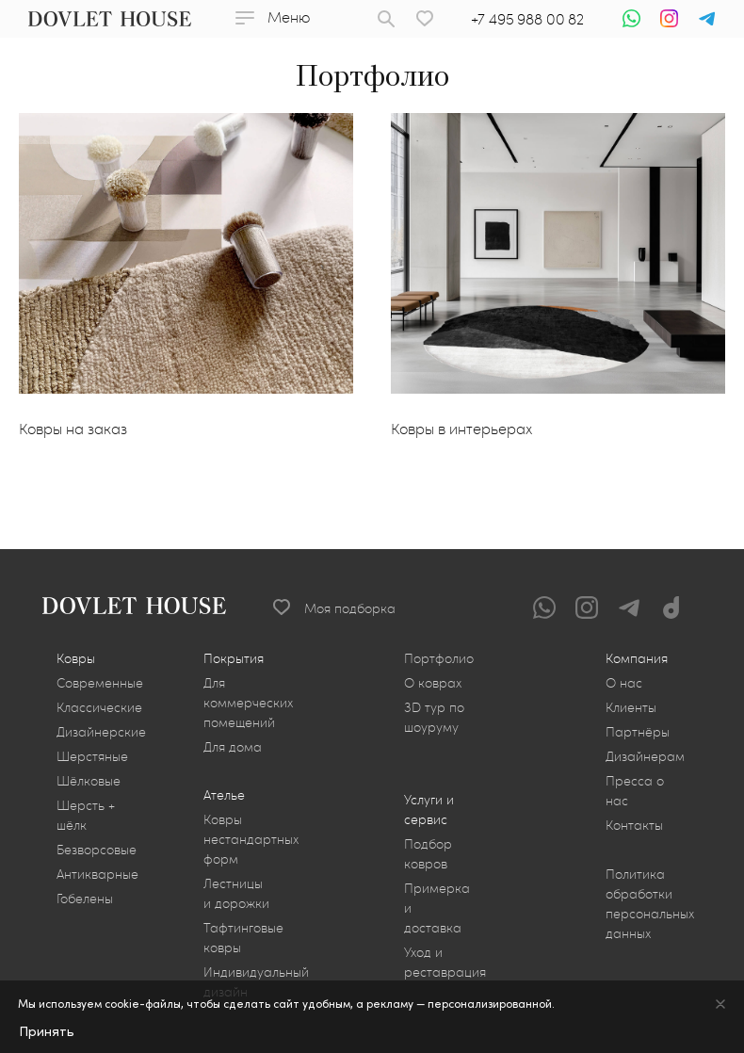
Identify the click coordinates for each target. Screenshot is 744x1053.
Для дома (232, 746)
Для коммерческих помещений (248, 702)
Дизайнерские (101, 731)
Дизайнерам (645, 756)
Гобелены (85, 898)
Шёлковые (89, 780)
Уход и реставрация (445, 961)
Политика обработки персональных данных (650, 903)
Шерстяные (92, 756)
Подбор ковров (428, 853)
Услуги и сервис (429, 809)
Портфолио (439, 658)
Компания (637, 658)
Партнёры (638, 731)
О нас (624, 682)
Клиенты (631, 707)
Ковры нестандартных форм (251, 838)
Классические (99, 707)
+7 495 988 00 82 (527, 18)
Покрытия (233, 658)
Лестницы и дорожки (236, 893)
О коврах (432, 682)
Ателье (224, 794)
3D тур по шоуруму (434, 717)
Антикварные (97, 874)
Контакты (634, 825)
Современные (100, 682)
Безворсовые (97, 849)
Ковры (76, 658)
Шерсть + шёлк (86, 815)
